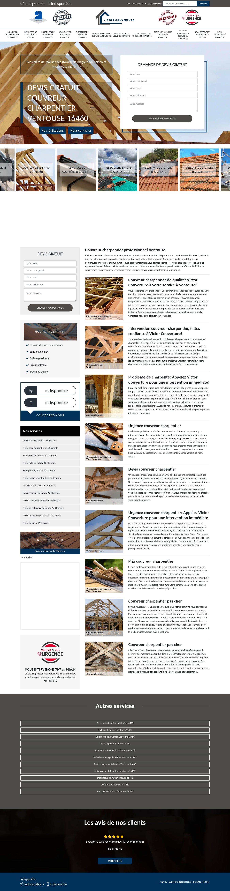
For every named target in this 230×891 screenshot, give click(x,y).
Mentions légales (201, 881)
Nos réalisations (52, 130)
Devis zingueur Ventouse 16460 (115, 743)
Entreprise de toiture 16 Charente (82, 35)
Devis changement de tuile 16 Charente (163, 35)
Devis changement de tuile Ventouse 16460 (115, 764)
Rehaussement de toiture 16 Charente (142, 34)
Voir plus (115, 861)
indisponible (32, 3)
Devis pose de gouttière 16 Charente (30, 35)
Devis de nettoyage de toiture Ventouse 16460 (115, 757)
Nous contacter (80, 130)
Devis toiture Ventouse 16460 (115, 784)
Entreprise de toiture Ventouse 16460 (115, 791)
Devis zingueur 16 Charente (220, 35)
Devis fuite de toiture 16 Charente (64, 35)
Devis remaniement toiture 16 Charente (101, 34)
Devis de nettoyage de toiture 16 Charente (183, 34)
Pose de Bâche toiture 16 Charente (48, 35)
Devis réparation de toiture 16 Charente (202, 35)
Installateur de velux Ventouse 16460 (115, 777)
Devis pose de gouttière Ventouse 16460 (115, 736)
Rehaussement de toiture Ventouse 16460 (115, 771)
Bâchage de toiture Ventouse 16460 (115, 730)
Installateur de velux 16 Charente (121, 34)
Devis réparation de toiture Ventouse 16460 (115, 750)
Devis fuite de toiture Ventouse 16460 (115, 723)
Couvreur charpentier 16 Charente (12, 35)
